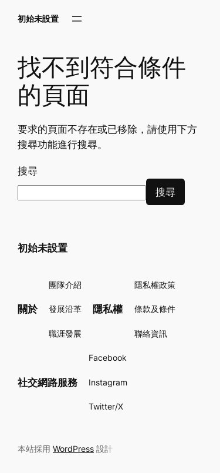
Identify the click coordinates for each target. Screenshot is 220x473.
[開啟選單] (77, 19)
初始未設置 (38, 19)
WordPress (73, 449)
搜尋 (28, 171)
